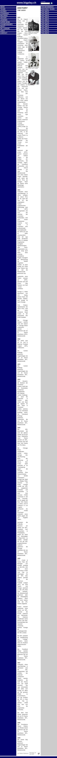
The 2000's (45, 28)
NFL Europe (5, 28)
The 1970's (45, 22)
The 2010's (45, 31)
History (3, 18)
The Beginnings (47, 7)
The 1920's (45, 11)
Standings (4, 13)
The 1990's (45, 26)
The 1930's (45, 13)
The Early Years (47, 9)
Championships (6, 24)
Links (2, 31)
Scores (3, 11)
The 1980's (45, 24)
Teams (2, 9)
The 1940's (45, 15)
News (2, 7)
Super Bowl (5, 22)
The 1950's (45, 18)
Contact (3, 33)
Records (4, 15)
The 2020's (45, 33)
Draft (2, 26)
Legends (3, 20)
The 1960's (45, 20)
